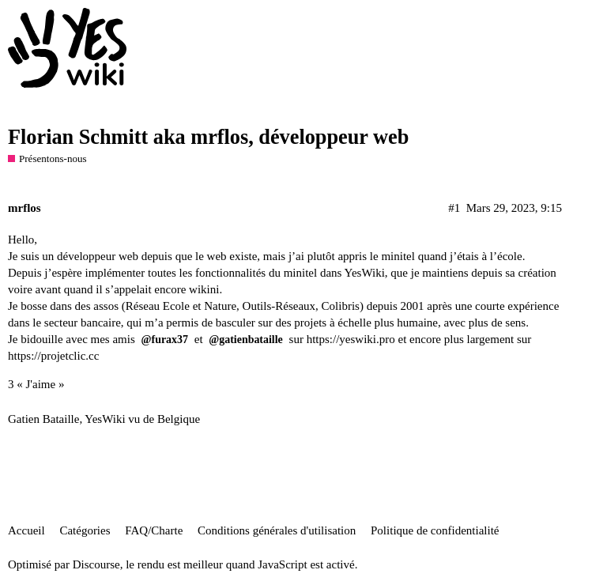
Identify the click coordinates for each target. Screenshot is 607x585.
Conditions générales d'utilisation (277, 530)
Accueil (26, 530)
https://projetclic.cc (53, 355)
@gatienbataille (246, 339)
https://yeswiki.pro (351, 339)
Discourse (96, 564)
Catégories (84, 530)
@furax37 (164, 339)
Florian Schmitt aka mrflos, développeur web (208, 137)
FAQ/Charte (154, 530)
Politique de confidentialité (435, 530)
